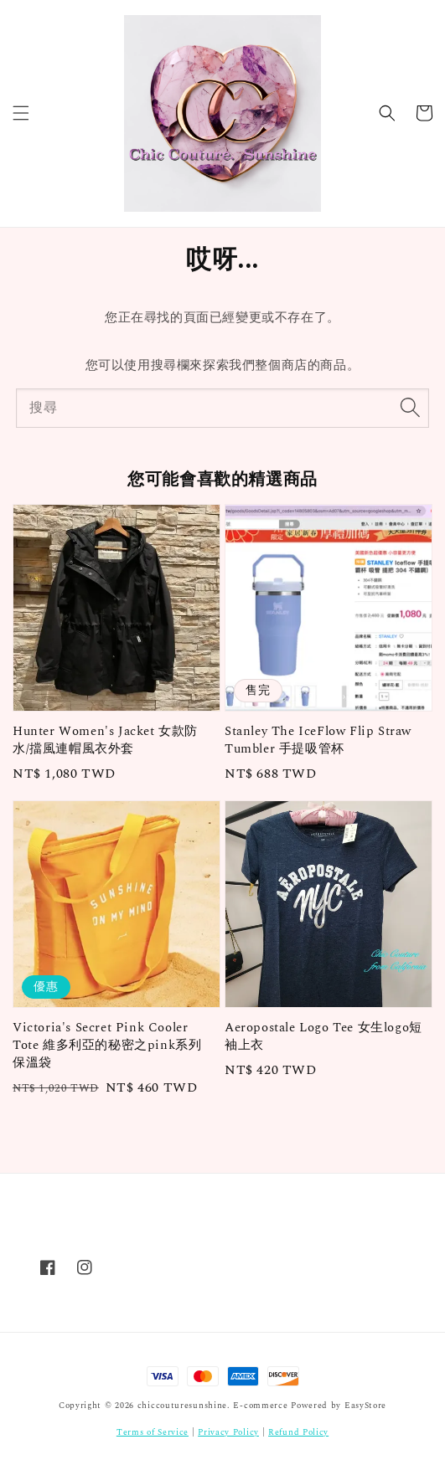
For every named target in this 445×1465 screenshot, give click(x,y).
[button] (21, 113)
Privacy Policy (228, 1432)
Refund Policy (298, 1432)
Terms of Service (152, 1432)
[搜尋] (409, 407)
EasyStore (365, 1405)
